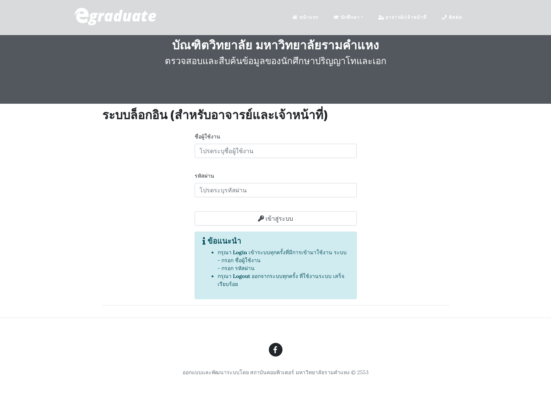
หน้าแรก (305, 17)
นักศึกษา (346, 17)
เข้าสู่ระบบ (275, 218)
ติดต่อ (452, 17)
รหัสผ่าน (204, 175)
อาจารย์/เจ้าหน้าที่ (402, 17)
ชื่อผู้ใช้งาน (207, 136)
